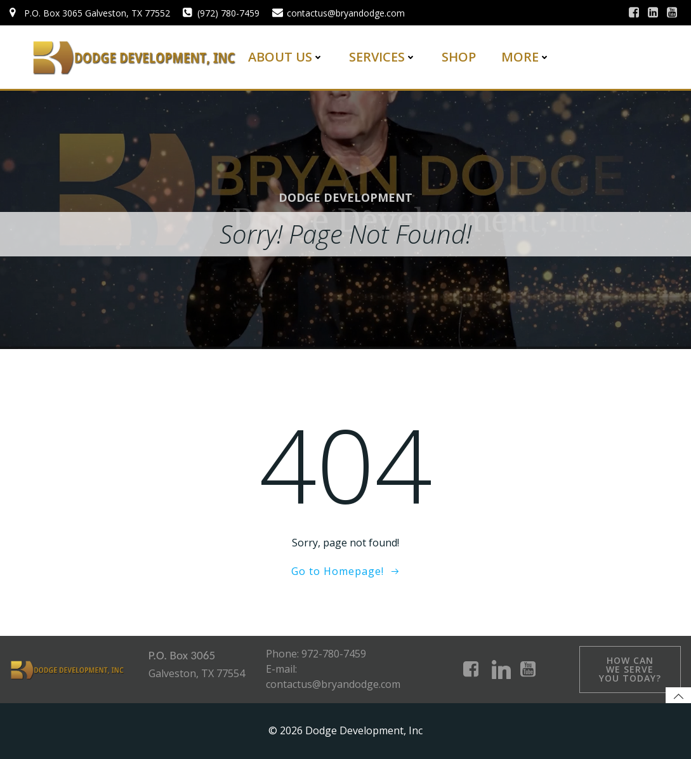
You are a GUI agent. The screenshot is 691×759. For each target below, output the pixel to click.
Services (382, 56)
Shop (459, 56)
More (525, 56)
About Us (286, 56)
